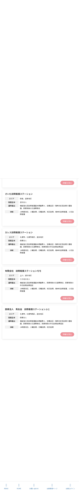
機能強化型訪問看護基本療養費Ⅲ (32, 205)
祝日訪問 (50, 211)
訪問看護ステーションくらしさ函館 (22, 449)
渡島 (21, 390)
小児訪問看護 (49, 367)
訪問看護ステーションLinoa (18, 355)
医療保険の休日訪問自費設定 (52, 247)
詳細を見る (67, 183)
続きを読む (67, 374)
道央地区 (40, 237)
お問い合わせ (34, 486)
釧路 (21, 198)
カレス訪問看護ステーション (19, 232)
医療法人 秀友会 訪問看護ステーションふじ (27, 309)
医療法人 (23, 240)
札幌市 (22, 237)
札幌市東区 (31, 237)
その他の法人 (25, 279)
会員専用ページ (52, 486)
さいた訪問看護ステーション (19, 193)
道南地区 (28, 390)
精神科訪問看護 (61, 211)
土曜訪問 (33, 211)
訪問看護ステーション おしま (19, 479)
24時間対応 (24, 211)
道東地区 (28, 198)
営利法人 (23, 202)
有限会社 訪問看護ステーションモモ (23, 270)
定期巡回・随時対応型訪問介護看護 (33, 397)
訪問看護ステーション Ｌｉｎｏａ (22, 419)
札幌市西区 (31, 314)
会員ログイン (70, 486)
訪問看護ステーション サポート (21, 385)
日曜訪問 (42, 211)
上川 (21, 275)
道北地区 (28, 275)
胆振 (21, 360)
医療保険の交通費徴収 (31, 208)
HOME (19, 486)
